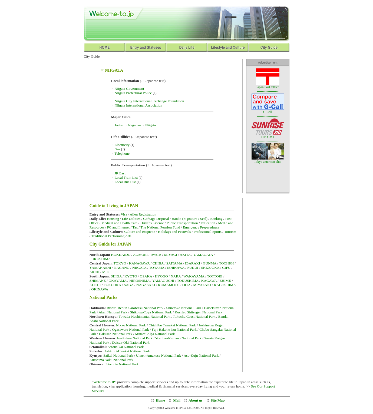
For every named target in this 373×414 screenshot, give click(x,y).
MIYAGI (170, 255)
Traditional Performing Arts (111, 236)
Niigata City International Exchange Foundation (149, 101)
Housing (113, 219)
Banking (216, 219)
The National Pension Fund (160, 227)
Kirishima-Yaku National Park (111, 360)
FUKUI (192, 268)
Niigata (150, 125)
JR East (120, 173)
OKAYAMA (118, 281)
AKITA (185, 255)
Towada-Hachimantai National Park (145, 316)
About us (195, 400)
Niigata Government (129, 89)
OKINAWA (99, 289)
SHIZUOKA (210, 268)
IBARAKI (192, 263)
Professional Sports (208, 232)
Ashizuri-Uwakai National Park (127, 351)
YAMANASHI (100, 268)
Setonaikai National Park (126, 347)
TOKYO (120, 263)
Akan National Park (113, 312)
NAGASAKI (145, 285)
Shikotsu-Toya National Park (151, 312)
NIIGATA (139, 268)
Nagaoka (134, 125)
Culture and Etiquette (139, 232)
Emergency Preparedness (201, 227)
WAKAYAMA (193, 276)
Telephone (122, 153)
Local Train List (126, 177)
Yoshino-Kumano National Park (178, 338)
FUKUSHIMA (100, 259)
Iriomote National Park (122, 364)
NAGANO (122, 268)
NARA (176, 276)
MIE (105, 272)
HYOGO (161, 276)
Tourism (230, 232)
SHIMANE (98, 281)
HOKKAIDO (121, 255)
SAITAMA (174, 263)
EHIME (225, 281)
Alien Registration (143, 214)
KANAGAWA (139, 263)
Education (208, 223)
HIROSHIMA (139, 281)
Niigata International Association (138, 105)
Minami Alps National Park (155, 334)
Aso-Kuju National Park (201, 355)
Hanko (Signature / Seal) (189, 219)
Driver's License (152, 223)
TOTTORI (215, 276)
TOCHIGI (226, 263)
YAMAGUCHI (163, 281)
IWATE (155, 255)
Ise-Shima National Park (135, 338)
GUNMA (209, 263)
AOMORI (140, 255)
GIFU (226, 268)
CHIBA (158, 263)
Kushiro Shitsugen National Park (198, 312)
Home (160, 400)
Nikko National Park (131, 325)
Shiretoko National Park (183, 308)
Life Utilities (131, 219)
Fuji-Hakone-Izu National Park (174, 329)
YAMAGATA (203, 255)
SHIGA (116, 276)
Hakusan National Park (115, 334)
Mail (176, 400)
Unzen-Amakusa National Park (158, 355)
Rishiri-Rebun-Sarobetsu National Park (135, 308)
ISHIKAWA (175, 268)
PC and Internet (118, 227)
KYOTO (130, 276)
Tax (135, 227)
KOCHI (95, 285)
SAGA (129, 285)
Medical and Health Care (119, 223)
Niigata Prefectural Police (133, 93)
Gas (117, 149)
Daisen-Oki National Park (131, 342)
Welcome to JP (104, 382)
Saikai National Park (118, 355)
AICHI (95, 272)
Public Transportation (182, 223)
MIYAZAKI (202, 285)
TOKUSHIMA (187, 281)
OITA (186, 285)
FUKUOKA (112, 285)
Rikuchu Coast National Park (194, 316)
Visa (124, 214)
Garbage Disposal (156, 219)
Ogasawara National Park (130, 329)
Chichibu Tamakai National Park (172, 325)
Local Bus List (125, 182)
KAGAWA (209, 281)
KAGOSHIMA (225, 285)
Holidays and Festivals (174, 232)
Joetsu (119, 125)
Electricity (122, 145)
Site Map (218, 400)
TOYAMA (156, 268)
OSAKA (146, 276)
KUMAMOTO (169, 285)
